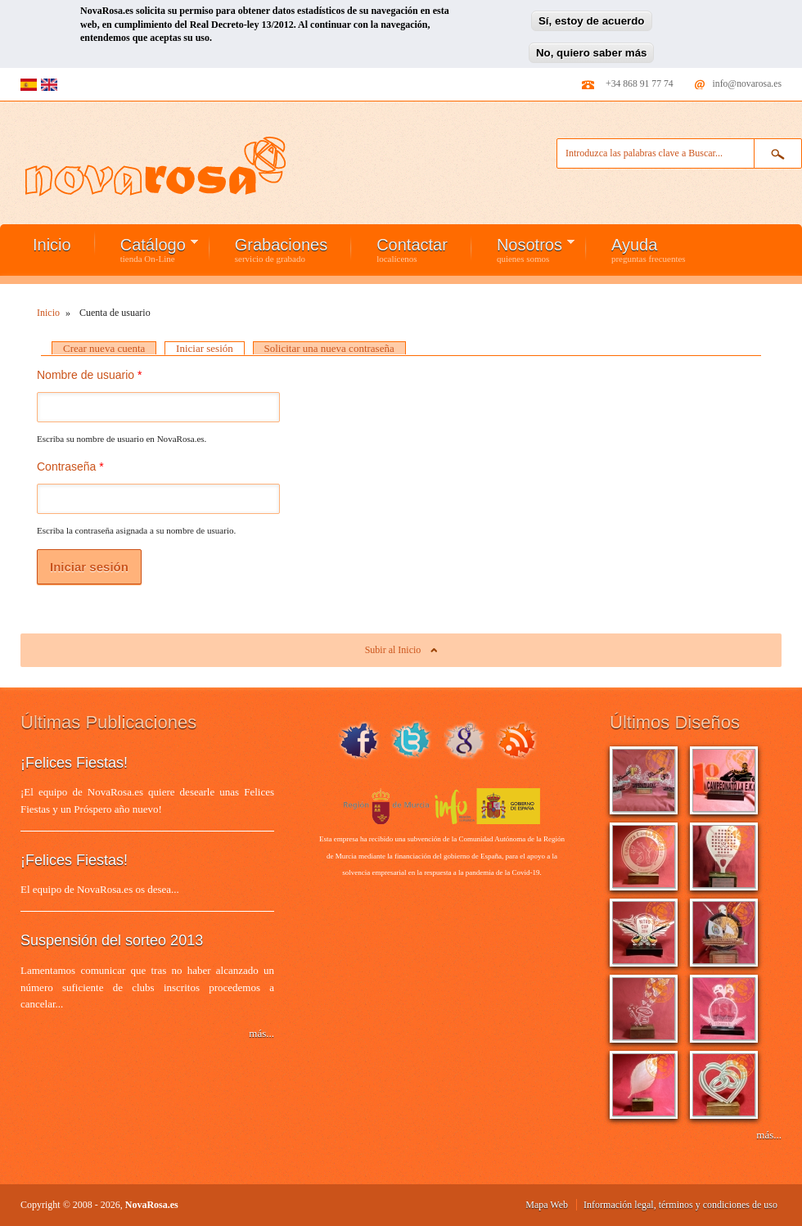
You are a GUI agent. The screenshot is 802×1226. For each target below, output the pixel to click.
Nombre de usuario (89, 374)
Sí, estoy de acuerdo (591, 17)
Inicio (52, 245)
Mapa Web (546, 1204)
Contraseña (70, 466)
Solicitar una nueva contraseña (329, 348)
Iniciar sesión (210, 348)
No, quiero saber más (591, 49)
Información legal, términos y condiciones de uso (680, 1204)
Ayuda (648, 250)
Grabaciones (281, 250)
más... (261, 1033)
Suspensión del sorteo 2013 (111, 940)
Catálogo (147, 250)
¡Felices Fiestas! (74, 763)
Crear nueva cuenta (104, 348)
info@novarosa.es (747, 84)
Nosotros (523, 250)
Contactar (412, 250)
